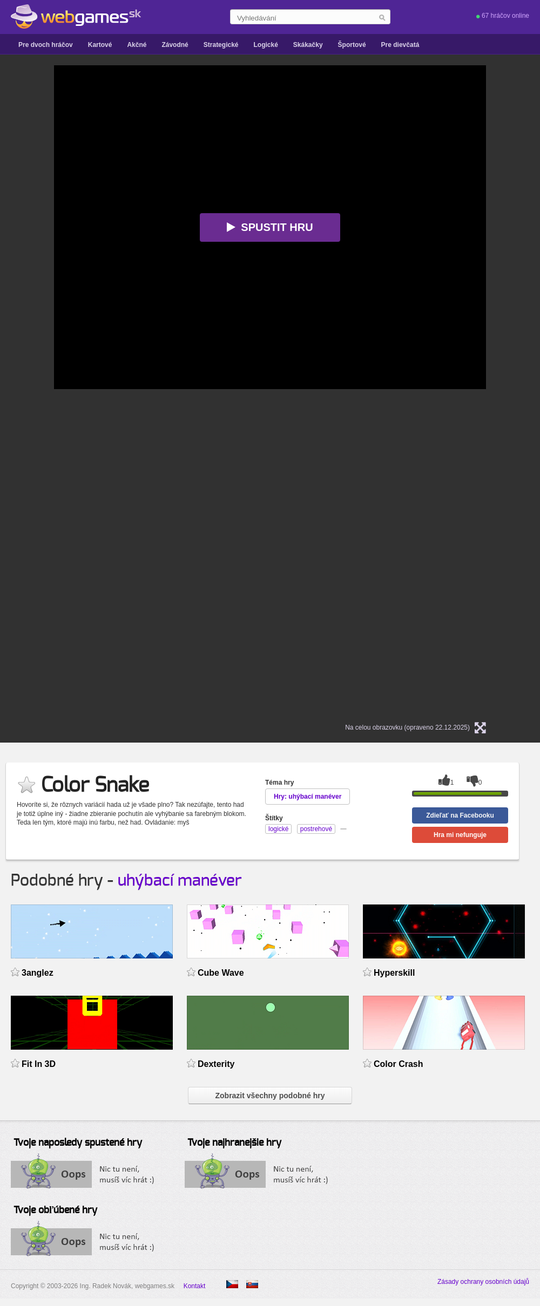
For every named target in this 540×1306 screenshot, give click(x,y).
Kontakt (195, 1286)
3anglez (37, 972)
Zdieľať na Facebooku (460, 815)
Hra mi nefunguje (460, 835)
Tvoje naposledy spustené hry (78, 1143)
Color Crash (398, 1064)
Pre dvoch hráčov (45, 45)
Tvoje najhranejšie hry (234, 1143)
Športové (352, 45)
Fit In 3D (39, 1064)
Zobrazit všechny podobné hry (270, 1095)
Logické (265, 45)
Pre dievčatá (400, 45)
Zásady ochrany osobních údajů (483, 1281)
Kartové (100, 45)
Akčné (136, 45)
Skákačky (308, 45)
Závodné (174, 45)
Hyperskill (394, 972)
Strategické (221, 45)
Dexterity (216, 1064)
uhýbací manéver (180, 881)
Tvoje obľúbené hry (55, 1210)
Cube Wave (221, 972)
